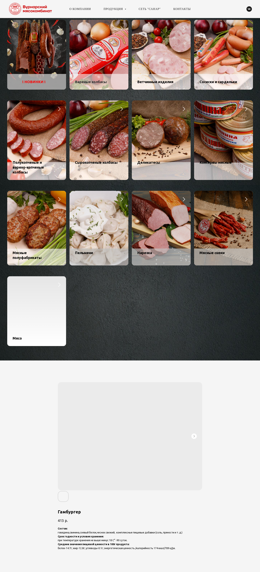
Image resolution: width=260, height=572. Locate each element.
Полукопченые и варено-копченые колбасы (28, 167)
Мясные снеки (212, 253)
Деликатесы (148, 162)
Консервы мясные (216, 162)
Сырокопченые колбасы (96, 162)
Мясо (17, 338)
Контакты (182, 8)
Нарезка (144, 253)
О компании (80, 8)
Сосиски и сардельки (218, 82)
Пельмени (84, 253)
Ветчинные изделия (155, 82)
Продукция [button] (114, 8)
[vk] (249, 9)
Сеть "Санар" (150, 8)
